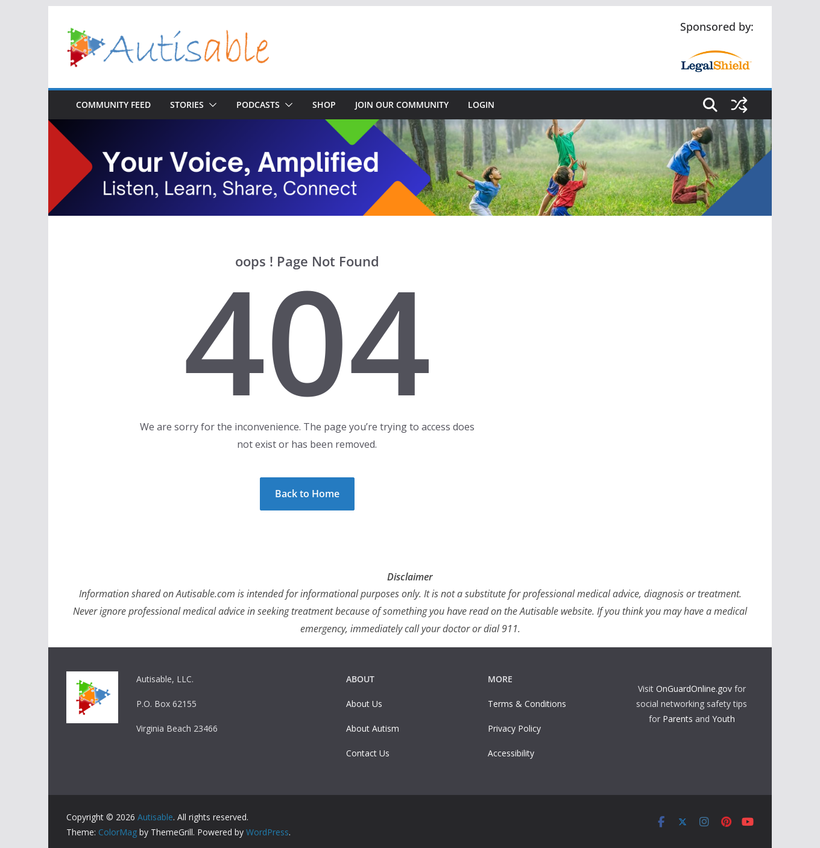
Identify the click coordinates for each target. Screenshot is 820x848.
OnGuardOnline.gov (694, 688)
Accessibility (511, 753)
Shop (324, 104)
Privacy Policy (514, 728)
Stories (187, 104)
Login (481, 104)
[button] (210, 104)
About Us (364, 703)
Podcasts (258, 104)
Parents (678, 718)
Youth (723, 718)
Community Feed (113, 104)
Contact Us (368, 753)
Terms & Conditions (527, 703)
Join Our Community (402, 104)
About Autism (372, 728)
